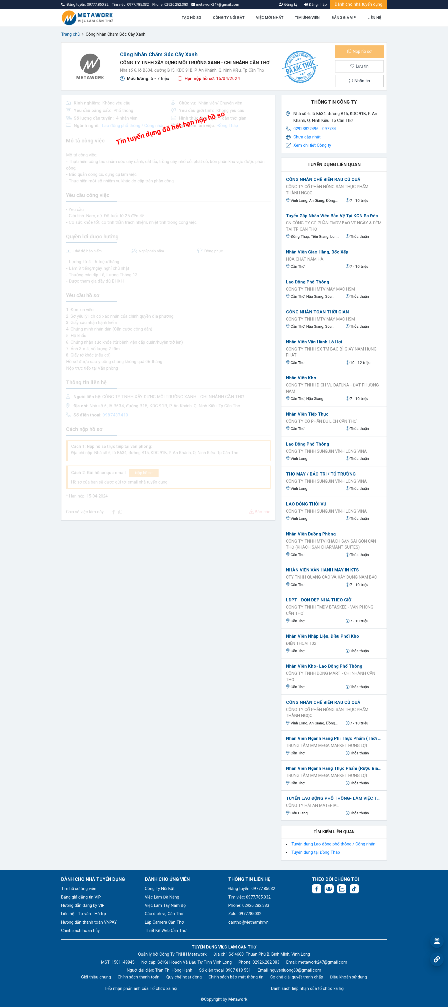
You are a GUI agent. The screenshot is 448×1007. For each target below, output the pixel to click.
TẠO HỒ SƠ (191, 17)
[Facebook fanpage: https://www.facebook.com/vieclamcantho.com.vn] (316, 888)
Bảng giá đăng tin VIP (81, 897)
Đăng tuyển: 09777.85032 (251, 888)
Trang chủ (70, 34)
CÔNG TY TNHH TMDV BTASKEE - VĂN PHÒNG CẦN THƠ (329, 610)
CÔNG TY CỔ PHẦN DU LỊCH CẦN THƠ (321, 421)
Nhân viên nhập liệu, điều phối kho (322, 636)
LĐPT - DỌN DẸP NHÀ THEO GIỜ (318, 600)
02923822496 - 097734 (314, 128)
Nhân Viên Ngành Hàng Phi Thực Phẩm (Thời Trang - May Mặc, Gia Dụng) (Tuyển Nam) (334, 738)
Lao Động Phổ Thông (307, 282)
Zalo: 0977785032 (244, 913)
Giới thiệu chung (96, 977)
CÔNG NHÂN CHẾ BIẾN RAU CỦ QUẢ (323, 179)
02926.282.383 (176, 4)
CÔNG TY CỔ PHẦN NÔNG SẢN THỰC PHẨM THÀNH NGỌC (327, 190)
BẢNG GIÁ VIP (343, 17)
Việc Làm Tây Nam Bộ (165, 905)
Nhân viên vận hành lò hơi (314, 342)
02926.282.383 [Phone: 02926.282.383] (266, 962)
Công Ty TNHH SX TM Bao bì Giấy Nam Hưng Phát (331, 352)
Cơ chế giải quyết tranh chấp (296, 977)
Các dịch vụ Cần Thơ (164, 913)
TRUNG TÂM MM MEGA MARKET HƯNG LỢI (326, 745)
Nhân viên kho (301, 377)
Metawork (237, 999)
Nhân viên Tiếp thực (307, 414)
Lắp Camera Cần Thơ (164, 922)
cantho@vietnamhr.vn (248, 922)
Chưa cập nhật (307, 137)
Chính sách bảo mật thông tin (236, 977)
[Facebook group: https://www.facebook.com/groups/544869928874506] (329, 888)
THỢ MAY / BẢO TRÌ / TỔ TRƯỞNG (321, 474)
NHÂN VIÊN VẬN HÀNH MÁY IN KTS (322, 570)
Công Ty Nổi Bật (160, 888)
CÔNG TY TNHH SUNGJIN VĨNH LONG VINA (326, 451)
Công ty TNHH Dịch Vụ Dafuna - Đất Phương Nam (332, 388)
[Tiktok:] (354, 888)
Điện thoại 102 (301, 643)
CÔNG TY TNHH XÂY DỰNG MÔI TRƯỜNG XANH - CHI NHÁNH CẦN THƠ (194, 62)
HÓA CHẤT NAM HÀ (304, 259)
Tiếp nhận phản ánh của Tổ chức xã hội (140, 988)
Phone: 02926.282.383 (248, 905)
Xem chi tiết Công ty (312, 145)
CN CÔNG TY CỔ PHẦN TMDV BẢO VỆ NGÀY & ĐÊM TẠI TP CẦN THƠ (333, 226)
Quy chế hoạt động (184, 977)
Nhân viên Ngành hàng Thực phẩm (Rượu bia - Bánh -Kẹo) (334, 768)
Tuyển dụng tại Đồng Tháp (315, 852)
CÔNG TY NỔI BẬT (229, 17)
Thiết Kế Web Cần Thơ (165, 930)
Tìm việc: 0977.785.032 (249, 897)
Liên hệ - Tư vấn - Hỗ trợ (83, 913)
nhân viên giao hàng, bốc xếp (317, 252)
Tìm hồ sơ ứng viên (78, 888)
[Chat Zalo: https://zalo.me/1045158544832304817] (341, 888)
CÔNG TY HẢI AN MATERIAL (312, 805)
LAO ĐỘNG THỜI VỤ (306, 504)
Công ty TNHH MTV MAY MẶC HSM (320, 289)
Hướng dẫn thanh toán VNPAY (89, 922)
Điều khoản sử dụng (348, 977)
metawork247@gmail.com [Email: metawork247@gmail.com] (322, 962)
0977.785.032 (138, 4)
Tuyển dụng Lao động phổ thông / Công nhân (333, 844)
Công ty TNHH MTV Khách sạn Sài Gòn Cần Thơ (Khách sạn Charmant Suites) (331, 544)
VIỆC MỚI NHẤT (269, 17)
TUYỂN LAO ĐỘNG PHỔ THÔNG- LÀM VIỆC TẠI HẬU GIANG (334, 798)
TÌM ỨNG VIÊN (307, 17)
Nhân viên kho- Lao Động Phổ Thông (324, 666)
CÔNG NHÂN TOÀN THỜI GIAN (317, 312)
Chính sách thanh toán (138, 977)
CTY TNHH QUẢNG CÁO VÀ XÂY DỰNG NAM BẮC (331, 577)
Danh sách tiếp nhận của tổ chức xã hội (307, 988)
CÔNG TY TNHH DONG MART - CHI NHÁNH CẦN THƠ (330, 676)
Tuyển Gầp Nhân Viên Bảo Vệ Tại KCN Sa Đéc (332, 215)
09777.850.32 (98, 4)
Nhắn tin (359, 80)
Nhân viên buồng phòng (311, 534)
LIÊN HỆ (374, 17)
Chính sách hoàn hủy (80, 930)
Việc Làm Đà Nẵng (162, 897)
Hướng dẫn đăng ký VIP (83, 905)
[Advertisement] (168, 565)
